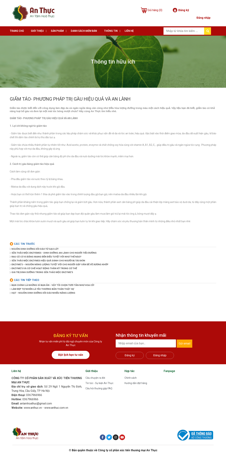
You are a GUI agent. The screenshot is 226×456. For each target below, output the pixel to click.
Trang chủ (17, 30)
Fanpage (169, 371)
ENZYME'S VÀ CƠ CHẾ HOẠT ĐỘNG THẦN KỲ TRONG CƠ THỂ (44, 268)
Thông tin (111, 30)
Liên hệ (129, 30)
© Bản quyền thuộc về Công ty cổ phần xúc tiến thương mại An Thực (113, 450)
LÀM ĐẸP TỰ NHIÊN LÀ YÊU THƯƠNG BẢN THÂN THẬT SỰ (42, 289)
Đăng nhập (203, 17)
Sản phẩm (57, 30)
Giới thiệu (37, 30)
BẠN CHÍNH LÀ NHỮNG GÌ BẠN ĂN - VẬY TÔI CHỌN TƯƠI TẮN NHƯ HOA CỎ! (52, 285)
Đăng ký (183, 10)
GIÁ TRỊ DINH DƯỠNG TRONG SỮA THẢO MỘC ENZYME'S (42, 272)
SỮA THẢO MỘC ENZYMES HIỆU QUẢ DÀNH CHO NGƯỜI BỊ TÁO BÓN (48, 260)
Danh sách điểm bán (84, 30)
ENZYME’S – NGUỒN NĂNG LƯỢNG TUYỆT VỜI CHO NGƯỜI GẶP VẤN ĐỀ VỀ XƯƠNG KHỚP (59, 264)
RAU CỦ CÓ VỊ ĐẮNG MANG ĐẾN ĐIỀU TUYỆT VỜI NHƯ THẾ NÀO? (46, 256)
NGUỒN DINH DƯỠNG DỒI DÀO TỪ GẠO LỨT (35, 249)
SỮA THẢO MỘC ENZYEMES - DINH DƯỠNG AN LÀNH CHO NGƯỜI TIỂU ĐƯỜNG (54, 252)
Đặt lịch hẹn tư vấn (70, 354)
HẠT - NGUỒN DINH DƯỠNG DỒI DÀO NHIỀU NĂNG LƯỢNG (43, 293)
